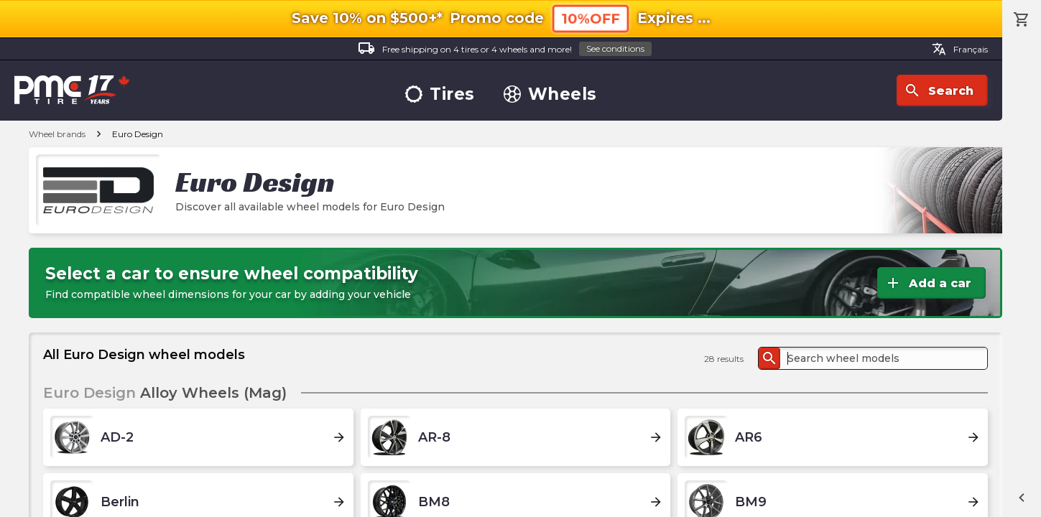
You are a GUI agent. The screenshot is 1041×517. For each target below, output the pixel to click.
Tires (440, 94)
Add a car (927, 283)
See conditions (615, 48)
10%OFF (590, 18)
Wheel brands (57, 134)
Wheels (550, 94)
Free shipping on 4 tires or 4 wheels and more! (505, 49)
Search (938, 90)
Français (960, 49)
